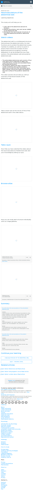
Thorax (3, 412)
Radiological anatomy (7, 419)
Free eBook (4, 452)
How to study (5, 447)
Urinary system (5, 434)
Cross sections (5, 417)
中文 (2, 489)
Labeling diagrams (6, 453)
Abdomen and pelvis (7, 413)
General (3, 441)
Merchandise (4, 464)
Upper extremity (6, 408)
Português (4, 485)
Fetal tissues (5, 444)
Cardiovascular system (7, 427)
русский (3, 487)
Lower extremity (6, 409)
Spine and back (5, 411)
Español (3, 483)
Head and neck (5, 415)
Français (3, 486)
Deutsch (3, 482)
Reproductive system (7, 437)
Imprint (3, 475)
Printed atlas (5, 449)
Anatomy (3, 404)
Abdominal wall (5, 10)
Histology (4, 439)
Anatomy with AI (6, 457)
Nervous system (6, 426)
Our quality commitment (8, 389)
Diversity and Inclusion (8, 394)
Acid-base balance (6, 435)
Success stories (5, 456)
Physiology (4, 421)
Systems (3, 443)
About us (3, 467)
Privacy (3, 477)
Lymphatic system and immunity (11, 429)
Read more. (20, 399)
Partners (3, 471)
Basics (3, 407)
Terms (3, 476)
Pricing (3, 462)
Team (2, 469)
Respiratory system (7, 431)
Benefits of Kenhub (6, 454)
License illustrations (7, 463)
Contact (3, 473)
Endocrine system (6, 430)
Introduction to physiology (9, 423)
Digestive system (6, 433)
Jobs (2, 472)
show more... (5, 261)
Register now (11, 380)
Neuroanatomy (5, 416)
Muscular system (6, 425)
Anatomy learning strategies (9, 450)
